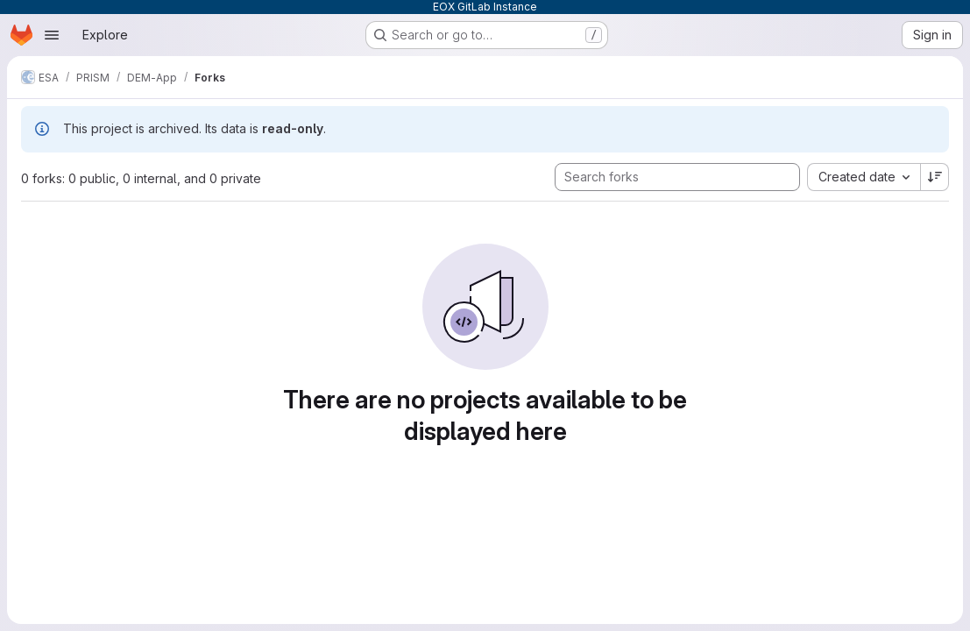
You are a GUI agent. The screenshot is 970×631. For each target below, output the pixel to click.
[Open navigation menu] (52, 35)
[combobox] (863, 177)
